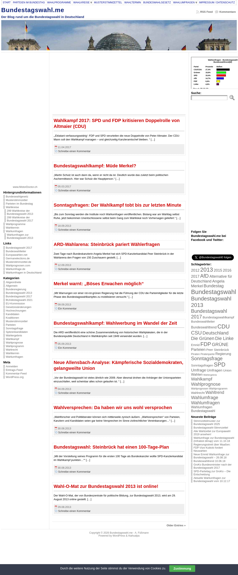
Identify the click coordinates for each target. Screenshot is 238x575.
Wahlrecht (12, 349)
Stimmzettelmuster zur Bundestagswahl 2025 (206, 422)
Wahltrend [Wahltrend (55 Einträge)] (214, 392)
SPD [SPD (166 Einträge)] (219, 364)
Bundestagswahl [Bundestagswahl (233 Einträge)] (213, 291)
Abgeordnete (13, 282)
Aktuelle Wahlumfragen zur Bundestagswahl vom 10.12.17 (211, 479)
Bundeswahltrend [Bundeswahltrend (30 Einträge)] (204, 327)
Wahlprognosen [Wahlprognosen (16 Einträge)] (199, 388)
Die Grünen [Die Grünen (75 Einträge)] (202, 338)
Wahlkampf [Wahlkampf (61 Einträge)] (201, 379)
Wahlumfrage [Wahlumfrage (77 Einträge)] (204, 397)
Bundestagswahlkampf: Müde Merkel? (95, 165)
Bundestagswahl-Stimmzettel (210, 427)
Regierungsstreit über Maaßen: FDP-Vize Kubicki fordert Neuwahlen (211, 447)
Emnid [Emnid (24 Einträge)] (195, 345)
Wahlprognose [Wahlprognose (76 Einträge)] (205, 384)
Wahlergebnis (14, 335)
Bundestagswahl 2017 (19, 247)
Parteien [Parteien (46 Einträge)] (198, 349)
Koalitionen (12, 317)
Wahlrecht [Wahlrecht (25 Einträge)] (198, 392)
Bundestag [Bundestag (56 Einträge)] (214, 286)
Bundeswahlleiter (16, 251)
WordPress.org (15, 377)
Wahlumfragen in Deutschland (24, 272)
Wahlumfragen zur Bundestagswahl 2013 (20, 236)
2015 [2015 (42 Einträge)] (218, 270)
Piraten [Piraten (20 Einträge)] (195, 354)
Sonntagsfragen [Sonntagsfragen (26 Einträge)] (202, 365)
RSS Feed (206, 11)
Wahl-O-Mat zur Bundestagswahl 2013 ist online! (106, 486)
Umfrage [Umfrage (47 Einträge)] (198, 370)
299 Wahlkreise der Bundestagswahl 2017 (20, 219)
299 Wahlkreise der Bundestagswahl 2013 (20, 212)
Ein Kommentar (67, 308)
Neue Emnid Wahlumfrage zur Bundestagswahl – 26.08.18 (211, 456)
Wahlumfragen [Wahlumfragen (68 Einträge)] (205, 402)
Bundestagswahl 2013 (19, 292)
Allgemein (12, 285)
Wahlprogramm (15, 346)
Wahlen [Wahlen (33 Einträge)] (196, 374)
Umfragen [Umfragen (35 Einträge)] (214, 370)
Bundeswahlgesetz (17, 196)
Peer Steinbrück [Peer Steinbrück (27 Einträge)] (217, 349)
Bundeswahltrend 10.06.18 (209, 461)
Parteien (11, 324)
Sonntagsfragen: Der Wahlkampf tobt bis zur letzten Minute (117, 205)
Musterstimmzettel (17, 200)
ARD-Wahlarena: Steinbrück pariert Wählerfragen (107, 244)
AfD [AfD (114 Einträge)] (204, 276)
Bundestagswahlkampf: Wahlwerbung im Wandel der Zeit (115, 323)
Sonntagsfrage (14, 328)
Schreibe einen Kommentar (74, 151)
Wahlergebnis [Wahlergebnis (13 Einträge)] (210, 375)
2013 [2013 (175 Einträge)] (206, 269)
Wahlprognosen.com (18, 265)
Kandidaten (12, 314)
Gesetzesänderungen (18, 307)
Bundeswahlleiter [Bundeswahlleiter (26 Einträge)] (203, 321)
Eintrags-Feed (14, 369)
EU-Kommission (15, 303)
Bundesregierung (16, 289)
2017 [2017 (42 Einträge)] (195, 276)
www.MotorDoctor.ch (25, 186)
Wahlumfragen (14, 231)
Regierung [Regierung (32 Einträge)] (223, 354)
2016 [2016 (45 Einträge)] (227, 270)
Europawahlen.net (16, 254)
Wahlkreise (12, 207)
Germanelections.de (18, 258)
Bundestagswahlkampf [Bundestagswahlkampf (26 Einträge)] (218, 317)
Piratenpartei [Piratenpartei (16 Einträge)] (208, 354)
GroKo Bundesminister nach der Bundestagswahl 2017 (212, 466)
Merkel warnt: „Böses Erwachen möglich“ (99, 283)
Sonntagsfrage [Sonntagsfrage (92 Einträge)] (207, 358)
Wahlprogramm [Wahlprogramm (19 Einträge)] (218, 388)
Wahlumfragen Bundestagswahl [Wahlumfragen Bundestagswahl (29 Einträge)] (203, 409)
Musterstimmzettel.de (18, 261)
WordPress (119, 535)
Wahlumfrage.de (15, 269)
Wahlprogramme (15, 224)
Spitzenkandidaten (17, 331)
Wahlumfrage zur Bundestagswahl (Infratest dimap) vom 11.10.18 (213, 439)
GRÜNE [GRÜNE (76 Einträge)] (220, 344)
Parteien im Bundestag (19, 203)
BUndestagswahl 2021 (19, 299)
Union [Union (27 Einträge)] (227, 370)
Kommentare (227, 11)
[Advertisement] (25, 117)
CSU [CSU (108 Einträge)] (196, 333)
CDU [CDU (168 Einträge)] (223, 326)
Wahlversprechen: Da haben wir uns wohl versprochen (113, 407)
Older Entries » (176, 525)
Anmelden (12, 366)
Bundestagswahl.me (32, 9)
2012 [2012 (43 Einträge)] (195, 270)
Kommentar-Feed (16, 373)
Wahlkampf (12, 339)
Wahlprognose (14, 342)
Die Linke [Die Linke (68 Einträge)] (224, 338)
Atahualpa (134, 535)
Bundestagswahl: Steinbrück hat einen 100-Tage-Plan (111, 447)
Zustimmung (182, 568)
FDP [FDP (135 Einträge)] (205, 344)
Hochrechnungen (16, 310)
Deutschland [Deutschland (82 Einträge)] (215, 333)
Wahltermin (12, 227)
